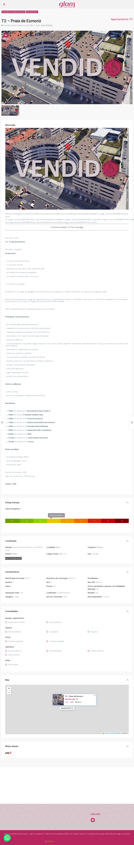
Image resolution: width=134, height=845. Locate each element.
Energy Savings (12, 478)
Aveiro (14, 529)
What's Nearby (11, 722)
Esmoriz (48, 25)
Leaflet (106, 708)
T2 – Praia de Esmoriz (74, 672)
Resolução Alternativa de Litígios (109, 834)
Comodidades (11, 587)
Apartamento (32, 12)
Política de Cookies (71, 834)
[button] (7, 838)
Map (7, 655)
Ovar (42, 25)
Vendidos (6, 12)
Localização (11, 516)
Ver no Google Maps (13, 534)
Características (12, 547)
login (81, 202)
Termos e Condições (87, 834)
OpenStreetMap (116, 708)
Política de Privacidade (54, 834)
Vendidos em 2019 (17, 12)
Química (50, 841)
